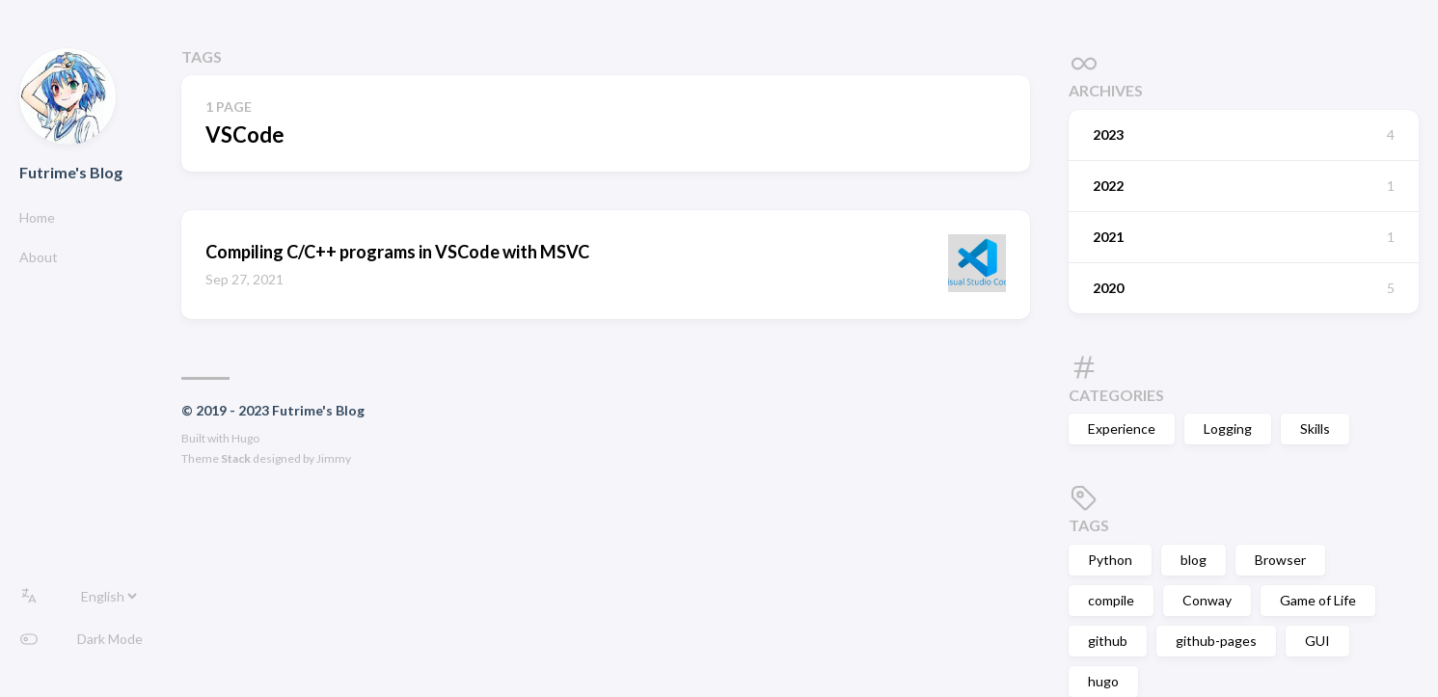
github (1107, 640)
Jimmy (333, 458)
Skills (1315, 428)
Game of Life (1318, 600)
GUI (1317, 640)
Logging (1228, 428)
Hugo (245, 438)
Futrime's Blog (70, 172)
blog (1193, 559)
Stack (236, 458)
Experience (1121, 428)
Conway (1207, 600)
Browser (1280, 559)
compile (1111, 600)
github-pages (1216, 640)
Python (1110, 559)
